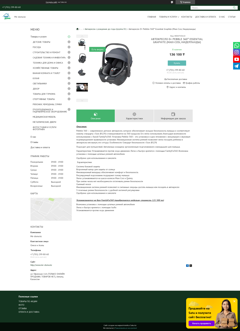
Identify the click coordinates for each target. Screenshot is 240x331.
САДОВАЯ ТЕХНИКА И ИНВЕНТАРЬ (49, 57)
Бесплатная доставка (177, 79)
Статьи (231, 16)
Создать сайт (51, 2)
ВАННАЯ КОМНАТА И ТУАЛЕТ (46, 73)
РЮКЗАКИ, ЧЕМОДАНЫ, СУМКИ (47, 104)
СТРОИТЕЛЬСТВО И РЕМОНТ (46, 52)
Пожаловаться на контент (126, 328)
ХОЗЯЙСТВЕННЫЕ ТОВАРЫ (45, 68)
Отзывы (34, 142)
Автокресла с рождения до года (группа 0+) (105, 29)
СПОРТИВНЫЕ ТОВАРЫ (44, 99)
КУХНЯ (36, 78)
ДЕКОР (36, 88)
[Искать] (234, 8)
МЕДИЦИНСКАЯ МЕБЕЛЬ (44, 116)
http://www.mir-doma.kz (41, 265)
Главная (152, 16)
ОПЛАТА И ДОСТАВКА (29, 312)
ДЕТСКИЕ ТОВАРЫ (41, 42)
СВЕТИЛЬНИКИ (40, 83)
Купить (177, 63)
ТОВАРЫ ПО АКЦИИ (28, 301)
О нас (222, 16)
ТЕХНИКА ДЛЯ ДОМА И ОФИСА (48, 62)
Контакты (186, 16)
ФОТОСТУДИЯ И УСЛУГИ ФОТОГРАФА (44, 128)
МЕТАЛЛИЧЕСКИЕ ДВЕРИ (44, 122)
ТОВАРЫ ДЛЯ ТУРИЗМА (44, 94)
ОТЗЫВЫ (23, 308)
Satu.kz (133, 325)
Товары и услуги (168, 16)
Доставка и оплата (205, 16)
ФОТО (21, 305)
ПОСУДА (37, 47)
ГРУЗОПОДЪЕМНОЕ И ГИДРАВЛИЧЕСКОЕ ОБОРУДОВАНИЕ (50, 110)
